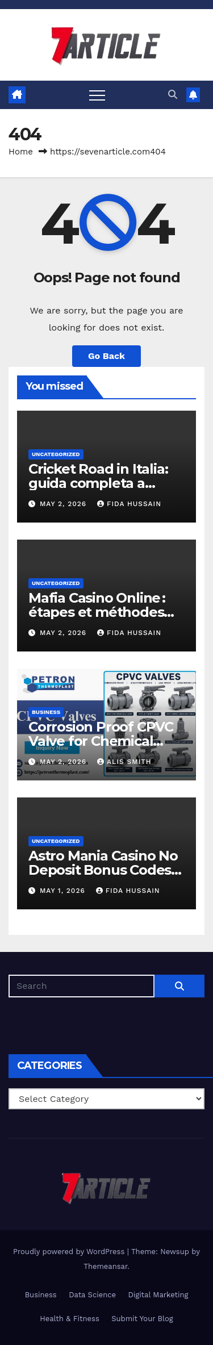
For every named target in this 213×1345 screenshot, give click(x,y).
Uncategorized (56, 454)
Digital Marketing (158, 1294)
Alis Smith (124, 762)
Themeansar (105, 1266)
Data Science (92, 1294)
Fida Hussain (129, 504)
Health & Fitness (69, 1318)
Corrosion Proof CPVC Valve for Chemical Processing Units (100, 741)
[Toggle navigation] (97, 95)
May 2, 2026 (64, 504)
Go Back (106, 355)
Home (21, 152)
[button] (172, 94)
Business (46, 712)
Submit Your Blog (142, 1318)
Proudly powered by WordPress (70, 1251)
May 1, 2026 (64, 891)
